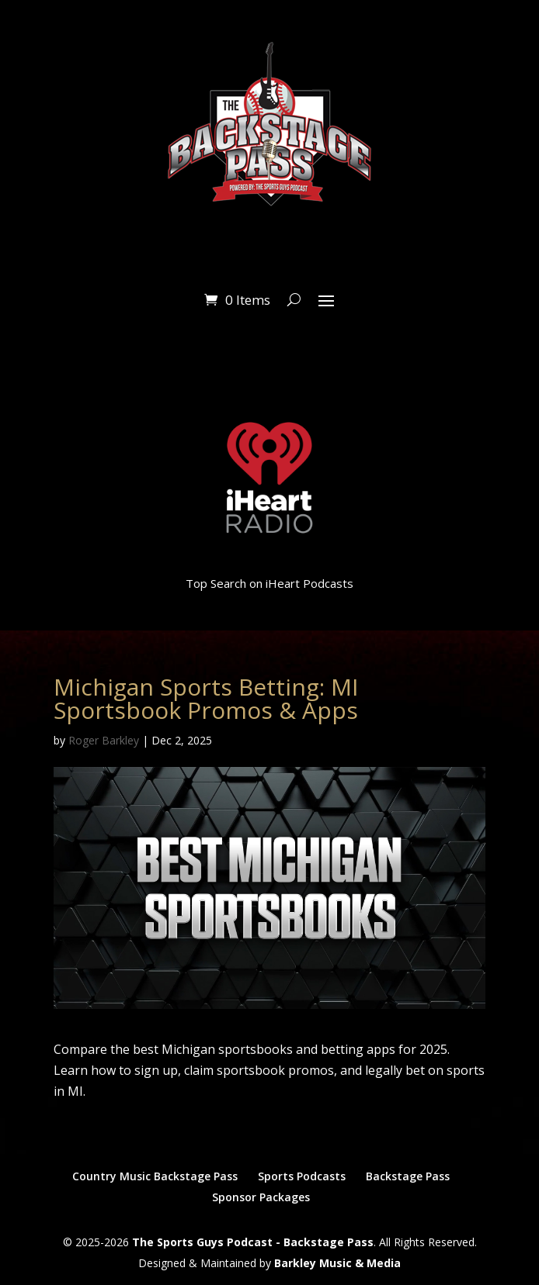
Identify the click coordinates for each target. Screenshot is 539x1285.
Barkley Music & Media (337, 1263)
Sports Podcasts (302, 1176)
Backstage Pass (408, 1176)
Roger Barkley (103, 740)
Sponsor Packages (261, 1197)
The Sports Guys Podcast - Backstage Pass (253, 1242)
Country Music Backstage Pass (155, 1176)
